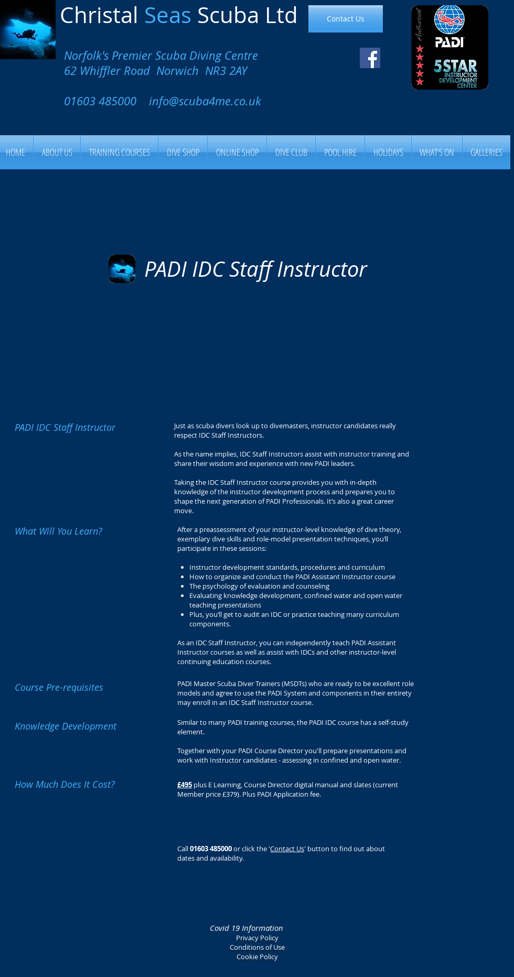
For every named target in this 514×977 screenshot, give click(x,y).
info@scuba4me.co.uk (205, 100)
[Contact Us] (345, 18)
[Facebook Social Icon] (370, 58)
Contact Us (287, 848)
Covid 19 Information (246, 927)
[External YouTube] (255, 353)
